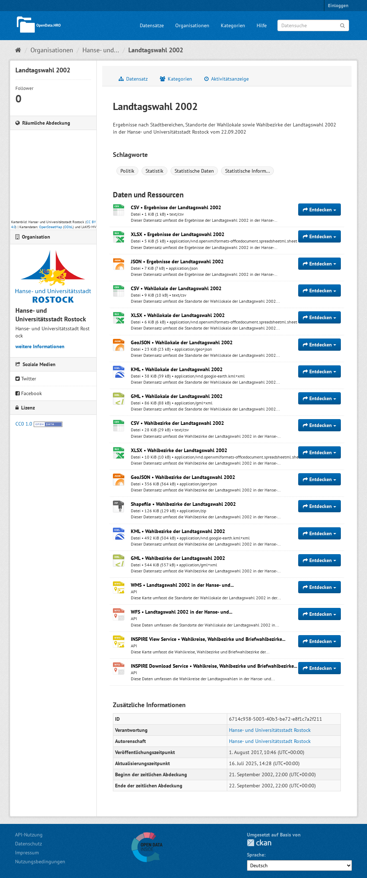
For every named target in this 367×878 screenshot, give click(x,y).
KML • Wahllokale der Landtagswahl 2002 (177, 369)
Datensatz (133, 79)
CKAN (259, 842)
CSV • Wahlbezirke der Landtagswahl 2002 (177, 423)
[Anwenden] (342, 25)
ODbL (68, 227)
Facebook (28, 393)
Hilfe (262, 25)
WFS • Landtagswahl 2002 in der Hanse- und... (181, 612)
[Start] (18, 50)
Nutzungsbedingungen (40, 861)
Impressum (27, 852)
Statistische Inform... (247, 171)
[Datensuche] (313, 25)
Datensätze (152, 25)
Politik (127, 171)
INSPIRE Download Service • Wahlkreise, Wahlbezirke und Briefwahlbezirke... (214, 666)
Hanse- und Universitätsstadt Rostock (270, 730)
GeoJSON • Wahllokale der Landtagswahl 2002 (182, 342)
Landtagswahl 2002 (155, 50)
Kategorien (233, 25)
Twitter (25, 378)
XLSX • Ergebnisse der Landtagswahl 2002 (177, 234)
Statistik (154, 171)
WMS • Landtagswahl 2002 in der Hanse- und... (182, 585)
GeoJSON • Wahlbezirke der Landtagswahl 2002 (183, 477)
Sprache (255, 854)
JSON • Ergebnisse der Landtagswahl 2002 (177, 261)
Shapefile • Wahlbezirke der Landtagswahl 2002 (183, 504)
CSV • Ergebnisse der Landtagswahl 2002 (176, 207)
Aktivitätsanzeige (226, 79)
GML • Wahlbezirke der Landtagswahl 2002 (178, 558)
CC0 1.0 (23, 424)
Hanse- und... (100, 50)
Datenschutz (28, 843)
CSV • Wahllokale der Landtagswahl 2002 (176, 288)
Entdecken (319, 209)
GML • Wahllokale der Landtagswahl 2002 (177, 396)
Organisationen (192, 25)
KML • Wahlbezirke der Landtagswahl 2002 (178, 531)
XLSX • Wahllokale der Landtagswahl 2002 (178, 315)
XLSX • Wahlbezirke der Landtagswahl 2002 (179, 450)
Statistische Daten (194, 171)
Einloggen (338, 6)
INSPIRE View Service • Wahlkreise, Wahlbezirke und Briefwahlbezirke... (208, 639)
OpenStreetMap (50, 227)
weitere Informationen (40, 346)
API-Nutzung (29, 834)
